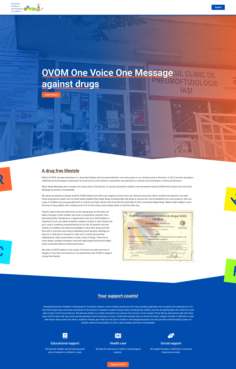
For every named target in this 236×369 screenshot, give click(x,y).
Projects (161, 7)
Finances (176, 7)
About (146, 7)
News (190, 7)
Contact (202, 7)
